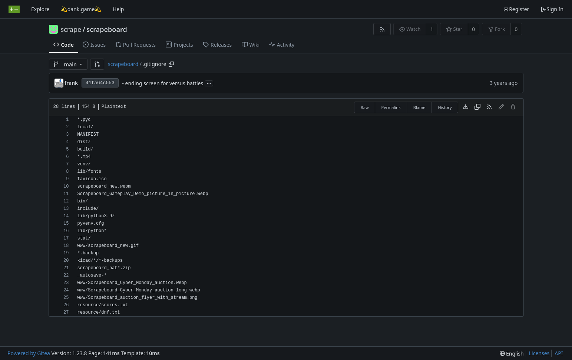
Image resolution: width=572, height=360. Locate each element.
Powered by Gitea (28, 353)
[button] (97, 64)
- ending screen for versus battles (162, 83)
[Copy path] (171, 64)
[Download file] (466, 107)
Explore (40, 9)
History (445, 107)
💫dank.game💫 (81, 9)
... (209, 82)
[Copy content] (477, 107)
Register (516, 9)
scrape (71, 29)
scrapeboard (106, 29)
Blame (419, 107)
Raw (365, 107)
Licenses (539, 353)
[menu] (512, 353)
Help (118, 9)
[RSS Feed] (382, 29)
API (559, 353)
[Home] (14, 9)
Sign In (551, 9)
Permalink (391, 107)
